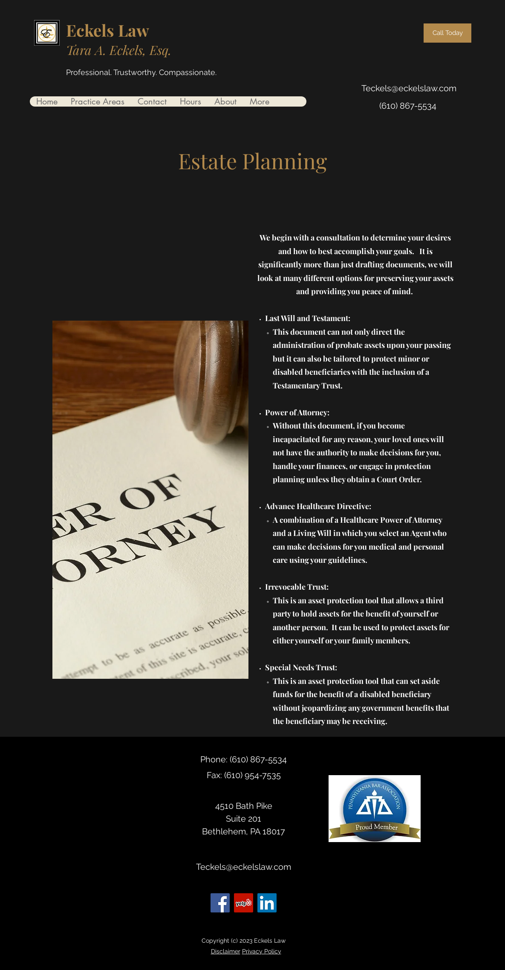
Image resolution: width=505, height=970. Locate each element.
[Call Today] (447, 33)
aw (138, 30)
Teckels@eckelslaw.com (408, 88)
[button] (97, 101)
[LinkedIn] (267, 902)
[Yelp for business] (243, 902)
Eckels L (97, 30)
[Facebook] (220, 902)
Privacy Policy (261, 951)
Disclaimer (225, 951)
